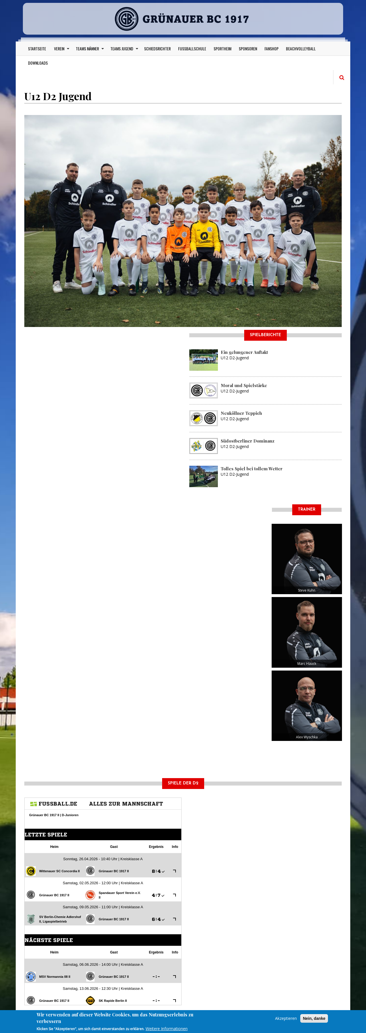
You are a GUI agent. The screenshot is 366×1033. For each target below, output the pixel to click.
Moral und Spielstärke (244, 385)
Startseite (37, 48)
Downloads (38, 63)
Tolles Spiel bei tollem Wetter (252, 468)
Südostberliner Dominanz (247, 441)
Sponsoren (248, 48)
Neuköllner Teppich (241, 413)
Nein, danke (314, 1018)
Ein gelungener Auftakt (244, 352)
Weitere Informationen (167, 1028)
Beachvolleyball (301, 48)
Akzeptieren (286, 1018)
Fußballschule (192, 48)
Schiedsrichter (157, 48)
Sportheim (222, 48)
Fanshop (271, 48)
